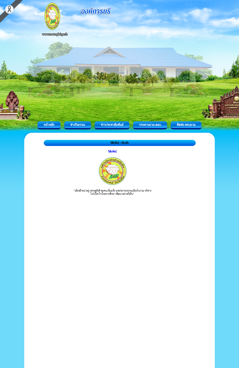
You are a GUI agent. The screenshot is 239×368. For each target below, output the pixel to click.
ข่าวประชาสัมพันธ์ (112, 125)
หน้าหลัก (49, 125)
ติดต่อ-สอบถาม (186, 125)
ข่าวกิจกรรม (77, 125)
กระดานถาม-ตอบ (150, 125)
